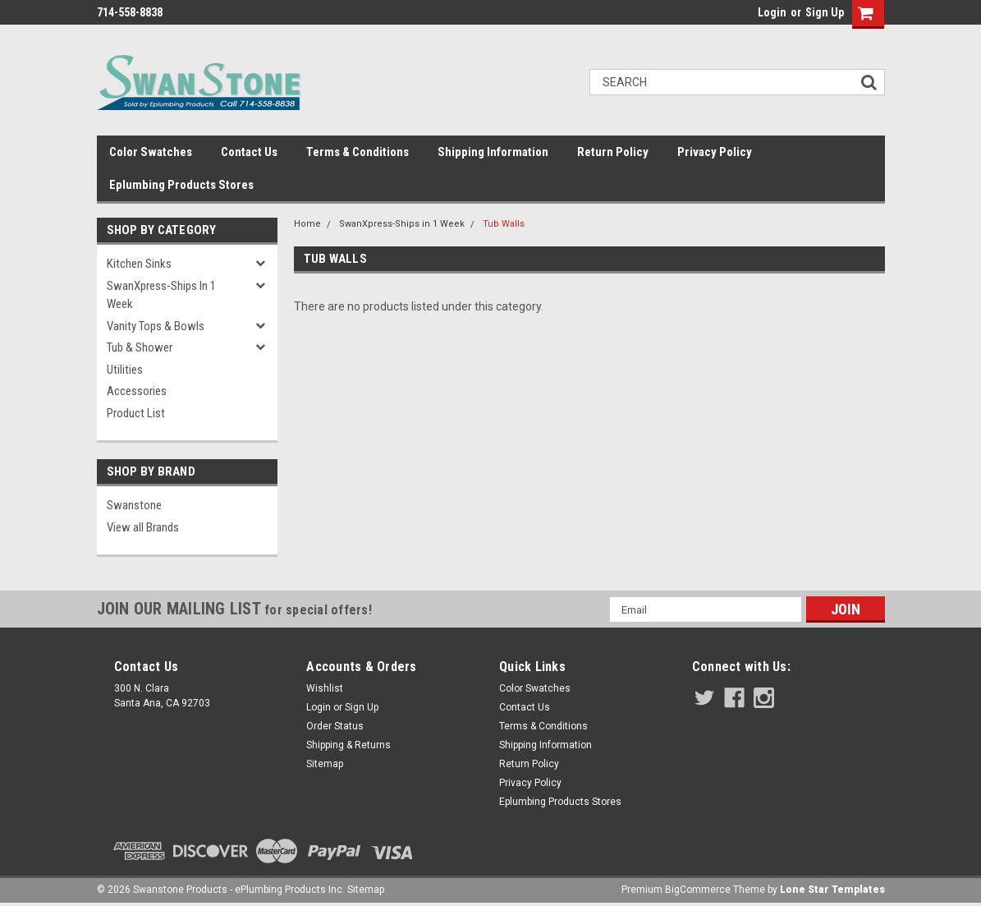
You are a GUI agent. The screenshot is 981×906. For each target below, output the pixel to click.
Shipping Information (493, 152)
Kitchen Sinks (139, 263)
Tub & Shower (139, 347)
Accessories (137, 391)
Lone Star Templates (832, 889)
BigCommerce (698, 889)
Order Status (335, 726)
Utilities (125, 369)
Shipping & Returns (348, 745)
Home (307, 223)
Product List (136, 413)
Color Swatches (150, 152)
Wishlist (324, 688)
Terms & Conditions (357, 152)
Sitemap (324, 764)
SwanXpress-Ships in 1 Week (161, 295)
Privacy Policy (714, 152)
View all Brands (143, 527)
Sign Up (824, 12)
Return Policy (613, 152)
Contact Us (249, 152)
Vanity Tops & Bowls (155, 326)
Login (772, 12)
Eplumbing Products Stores (181, 184)
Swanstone (134, 505)
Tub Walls (504, 223)
